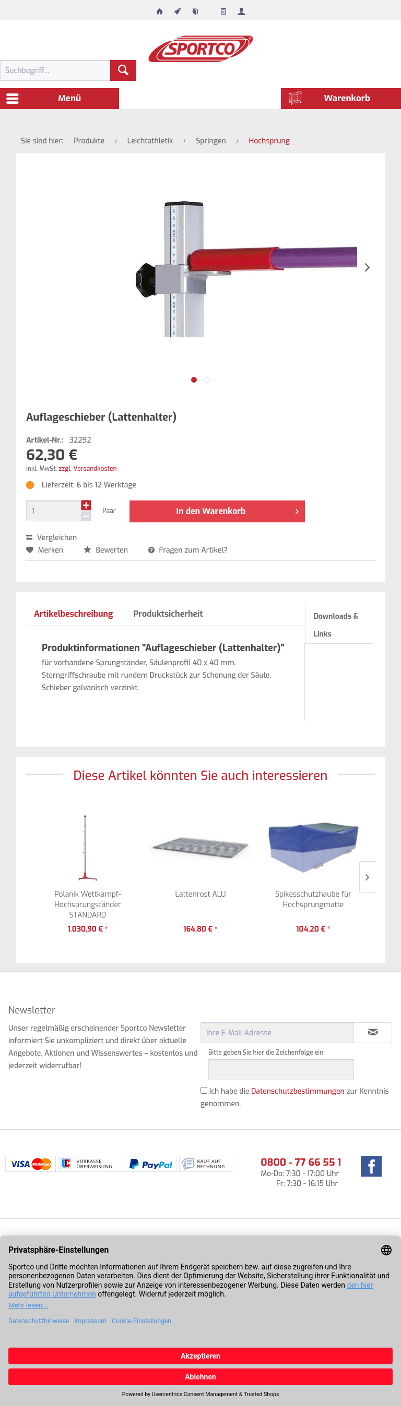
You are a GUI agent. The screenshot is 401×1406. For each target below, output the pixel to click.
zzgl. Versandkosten (87, 468)
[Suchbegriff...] (68, 70)
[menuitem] (160, 8)
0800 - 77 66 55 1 (301, 1162)
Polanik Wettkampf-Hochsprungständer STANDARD (87, 904)
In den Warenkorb (237, 510)
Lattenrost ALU (200, 894)
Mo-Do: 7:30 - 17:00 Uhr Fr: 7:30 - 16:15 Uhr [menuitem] (301, 1172)
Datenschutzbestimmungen (298, 1091)
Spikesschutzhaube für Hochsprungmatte (313, 899)
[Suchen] (123, 70)
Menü (43, 97)
